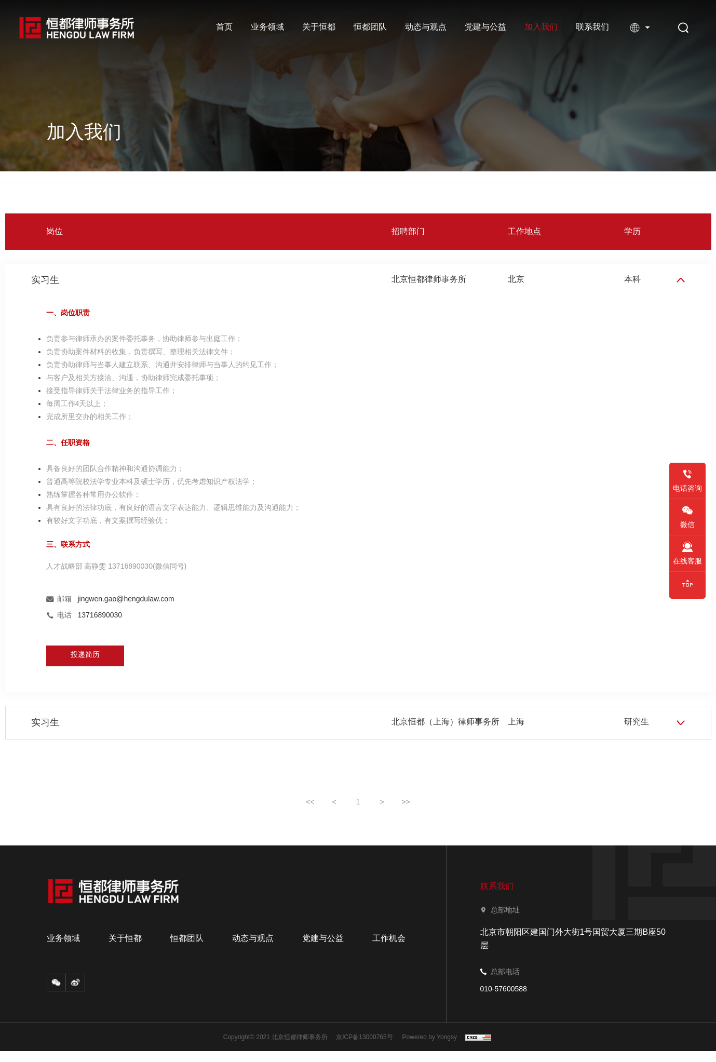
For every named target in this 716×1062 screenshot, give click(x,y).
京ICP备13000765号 (364, 1048)
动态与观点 (426, 26)
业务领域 (267, 26)
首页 (224, 26)
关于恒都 (318, 26)
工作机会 (389, 949)
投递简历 (85, 660)
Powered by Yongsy (431, 1048)
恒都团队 (370, 26)
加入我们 (541, 26)
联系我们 (592, 26)
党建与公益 (485, 26)
